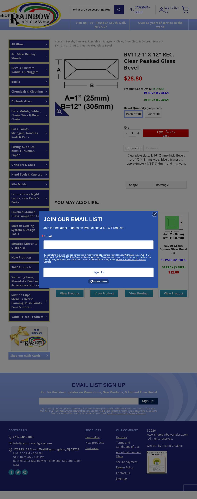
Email (47, 236)
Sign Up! (98, 272)
